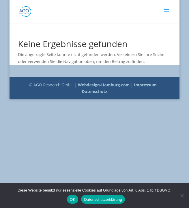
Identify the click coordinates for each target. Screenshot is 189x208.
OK (72, 199)
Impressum (145, 85)
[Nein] (182, 195)
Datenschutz (94, 91)
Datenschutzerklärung (103, 199)
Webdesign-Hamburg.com (104, 85)
